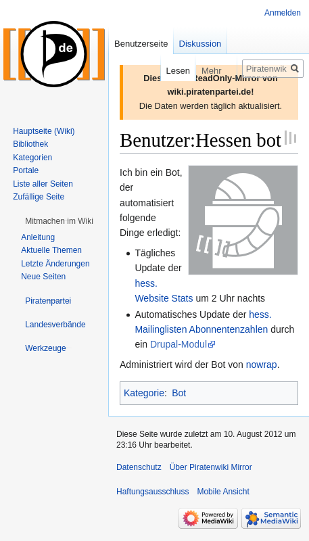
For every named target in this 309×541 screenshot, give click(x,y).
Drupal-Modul (178, 344)
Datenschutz (139, 467)
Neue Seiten (43, 276)
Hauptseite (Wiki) (43, 131)
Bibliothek (30, 144)
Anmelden (282, 13)
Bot (179, 392)
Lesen (169, 71)
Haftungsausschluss (152, 491)
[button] (59, 221)
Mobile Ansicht (223, 491)
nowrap (261, 364)
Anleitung (38, 237)
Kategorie (144, 392)
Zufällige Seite (38, 197)
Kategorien (32, 157)
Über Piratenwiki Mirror (211, 467)
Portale (26, 170)
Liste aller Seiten (43, 184)
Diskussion (200, 44)
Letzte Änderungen (55, 263)
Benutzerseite (141, 44)
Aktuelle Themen (51, 250)
